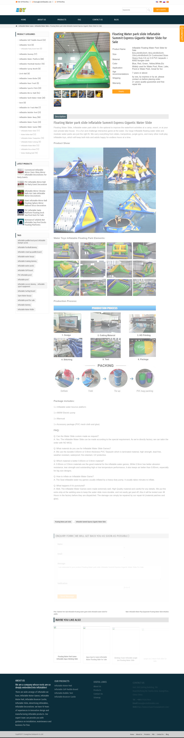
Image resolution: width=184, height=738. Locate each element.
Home (23, 19)
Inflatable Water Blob (28, 146)
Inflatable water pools (26, 266)
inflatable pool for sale (26, 300)
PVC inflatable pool (25, 275)
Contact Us (98, 19)
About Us (42, 19)
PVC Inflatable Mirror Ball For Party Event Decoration (36, 183)
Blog (116, 19)
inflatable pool (23, 280)
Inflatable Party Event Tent (30, 49)
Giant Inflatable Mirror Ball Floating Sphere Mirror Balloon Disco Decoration (36, 203)
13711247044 (61, 2)
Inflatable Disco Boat (28, 149)
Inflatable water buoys (26, 257)
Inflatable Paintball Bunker (30, 64)
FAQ (79, 19)
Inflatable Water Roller (26, 309)
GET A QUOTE (161, 10)
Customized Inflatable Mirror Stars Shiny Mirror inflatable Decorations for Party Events (32, 173)
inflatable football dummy (27, 247)
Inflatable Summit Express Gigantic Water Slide (91, 522)
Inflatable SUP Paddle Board (30, 40)
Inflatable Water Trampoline (30, 138)
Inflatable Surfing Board (26, 291)
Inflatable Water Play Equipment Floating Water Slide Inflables (147, 612)
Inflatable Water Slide (42, 26)
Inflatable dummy (24, 305)
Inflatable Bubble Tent (28, 112)
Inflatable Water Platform (29, 59)
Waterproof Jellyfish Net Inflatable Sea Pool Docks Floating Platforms (35, 222)
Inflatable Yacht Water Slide (30, 98)
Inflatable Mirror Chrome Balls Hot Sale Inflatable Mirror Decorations (35, 193)
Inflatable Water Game (26, 26)
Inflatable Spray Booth (28, 69)
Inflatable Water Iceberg (29, 142)
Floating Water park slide (63, 522)
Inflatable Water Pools (28, 122)
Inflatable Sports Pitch (28, 88)
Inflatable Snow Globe (28, 78)
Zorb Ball (23, 73)
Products (61, 19)
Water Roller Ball (27, 134)
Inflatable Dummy (26, 54)
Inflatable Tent (25, 45)
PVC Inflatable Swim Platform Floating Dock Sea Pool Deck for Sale (34, 212)
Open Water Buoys (24, 296)
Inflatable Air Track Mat (28, 107)
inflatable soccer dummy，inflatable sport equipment (31, 285)
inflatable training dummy (27, 261)
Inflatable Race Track (27, 83)
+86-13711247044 (23, 2)
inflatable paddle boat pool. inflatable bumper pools (31, 241)
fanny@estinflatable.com (42, 2)
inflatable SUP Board (25, 270)
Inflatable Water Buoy (28, 117)
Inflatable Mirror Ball (27, 93)
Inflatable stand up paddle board (30, 252)
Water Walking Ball (27, 153)
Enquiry (121, 94)
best (21, 103)
